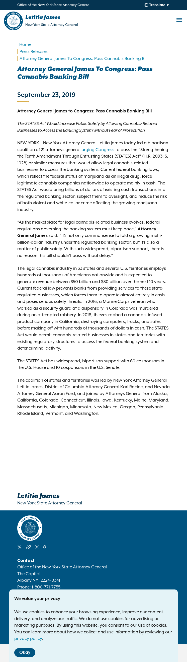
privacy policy (28, 638)
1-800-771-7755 (46, 587)
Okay (24, 652)
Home (25, 44)
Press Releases (34, 51)
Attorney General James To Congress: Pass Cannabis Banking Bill (83, 58)
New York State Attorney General (51, 25)
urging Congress (97, 149)
